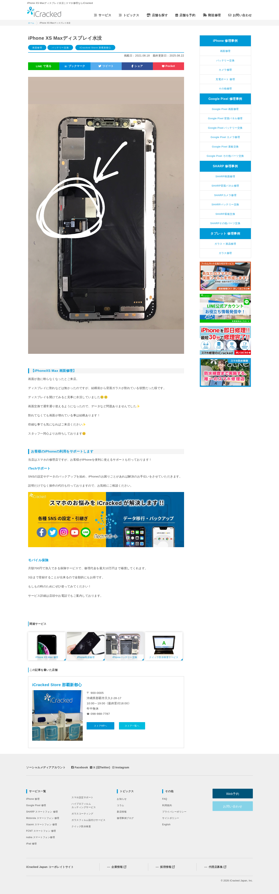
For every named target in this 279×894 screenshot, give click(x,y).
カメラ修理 (225, 69)
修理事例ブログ (125, 818)
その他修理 (225, 88)
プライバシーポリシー (174, 811)
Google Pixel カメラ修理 (225, 137)
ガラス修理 (225, 253)
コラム (120, 805)
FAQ (164, 799)
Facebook (79, 767)
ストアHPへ (100, 725)
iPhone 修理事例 (225, 40)
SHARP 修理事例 (225, 166)
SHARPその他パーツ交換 (225, 223)
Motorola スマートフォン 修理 (42, 818)
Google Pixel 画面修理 (225, 109)
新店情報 (122, 811)
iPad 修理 (31, 843)
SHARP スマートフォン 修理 (42, 811)
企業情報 (116, 866)
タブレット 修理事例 (225, 233)
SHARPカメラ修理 (225, 195)
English (166, 824)
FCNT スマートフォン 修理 (41, 831)
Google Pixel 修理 (36, 805)
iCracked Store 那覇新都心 (95, 47)
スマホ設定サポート (82, 797)
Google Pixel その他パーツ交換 (225, 155)
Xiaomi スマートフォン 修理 (41, 824)
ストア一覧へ (132, 725)
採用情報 (165, 866)
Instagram (120, 767)
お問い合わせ (240, 15)
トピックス (127, 791)
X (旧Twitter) (100, 767)
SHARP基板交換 (225, 214)
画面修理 (37, 47)
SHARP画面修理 (225, 176)
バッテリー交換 (60, 47)
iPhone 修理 (33, 799)
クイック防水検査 (81, 826)
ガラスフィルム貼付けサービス (88, 820)
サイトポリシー (170, 818)
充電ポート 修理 (225, 79)
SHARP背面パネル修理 (225, 185)
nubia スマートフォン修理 (40, 837)
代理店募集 (215, 866)
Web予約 (233, 793)
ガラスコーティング (82, 813)
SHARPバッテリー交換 (225, 204)
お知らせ (122, 799)
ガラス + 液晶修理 (225, 243)
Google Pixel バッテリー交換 (225, 127)
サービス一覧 (37, 791)
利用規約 (167, 805)
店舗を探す (158, 15)
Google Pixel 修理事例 (225, 98)
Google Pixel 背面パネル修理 (225, 118)
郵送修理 (212, 15)
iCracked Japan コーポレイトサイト (50, 866)
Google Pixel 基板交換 (225, 146)
